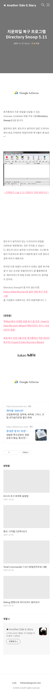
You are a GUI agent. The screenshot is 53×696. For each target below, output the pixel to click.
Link (14, 682)
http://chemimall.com (16, 406)
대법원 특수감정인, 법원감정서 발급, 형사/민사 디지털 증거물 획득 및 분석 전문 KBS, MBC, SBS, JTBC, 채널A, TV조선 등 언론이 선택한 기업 (17, 436)
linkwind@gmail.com (30, 682)
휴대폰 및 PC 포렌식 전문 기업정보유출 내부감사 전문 (17, 431)
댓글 (6, 619)
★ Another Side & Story (17, 5)
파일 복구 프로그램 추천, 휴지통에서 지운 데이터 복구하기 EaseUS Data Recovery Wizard (26, 340)
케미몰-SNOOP (14, 410)
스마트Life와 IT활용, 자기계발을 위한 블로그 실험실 (20, 634)
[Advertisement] (26, 93)
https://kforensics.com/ (17, 427)
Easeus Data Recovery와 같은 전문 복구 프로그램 (25, 294)
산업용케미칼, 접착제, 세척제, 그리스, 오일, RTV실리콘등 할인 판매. (25, 416)
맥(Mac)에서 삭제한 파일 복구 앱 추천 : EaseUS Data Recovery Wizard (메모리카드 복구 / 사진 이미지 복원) (26, 326)
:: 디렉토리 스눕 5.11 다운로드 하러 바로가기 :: (26, 192)
